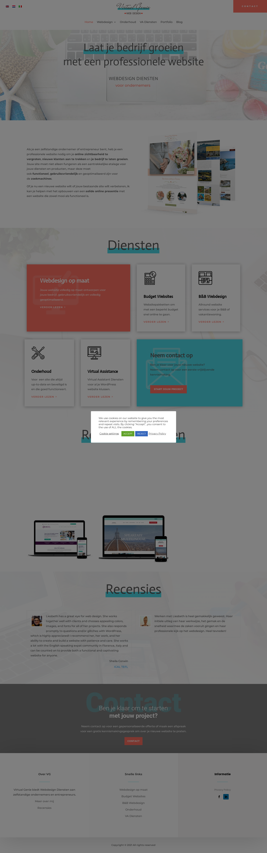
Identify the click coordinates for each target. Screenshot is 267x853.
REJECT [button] (141, 433)
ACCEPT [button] (127, 433)
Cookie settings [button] (109, 433)
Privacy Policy (157, 433)
